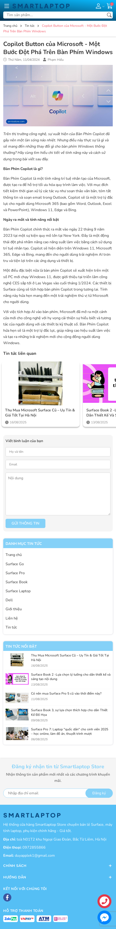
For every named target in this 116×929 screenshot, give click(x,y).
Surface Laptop (18, 591)
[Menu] (6, 5)
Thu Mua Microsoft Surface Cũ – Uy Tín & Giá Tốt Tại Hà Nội (40, 413)
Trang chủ (14, 554)
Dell (9, 600)
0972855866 (34, 847)
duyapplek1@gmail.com (35, 855)
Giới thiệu (14, 609)
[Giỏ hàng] (110, 5)
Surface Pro (15, 573)
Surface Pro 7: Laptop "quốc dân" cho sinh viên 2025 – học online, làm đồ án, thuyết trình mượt (69, 731)
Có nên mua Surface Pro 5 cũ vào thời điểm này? (66, 693)
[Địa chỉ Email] (58, 793)
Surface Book (17, 582)
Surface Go (15, 564)
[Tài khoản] (99, 5)
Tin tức (11, 627)
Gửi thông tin (25, 523)
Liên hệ (12, 618)
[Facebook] (7, 897)
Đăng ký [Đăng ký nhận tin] (99, 793)
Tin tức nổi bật (21, 646)
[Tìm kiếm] (109, 15)
